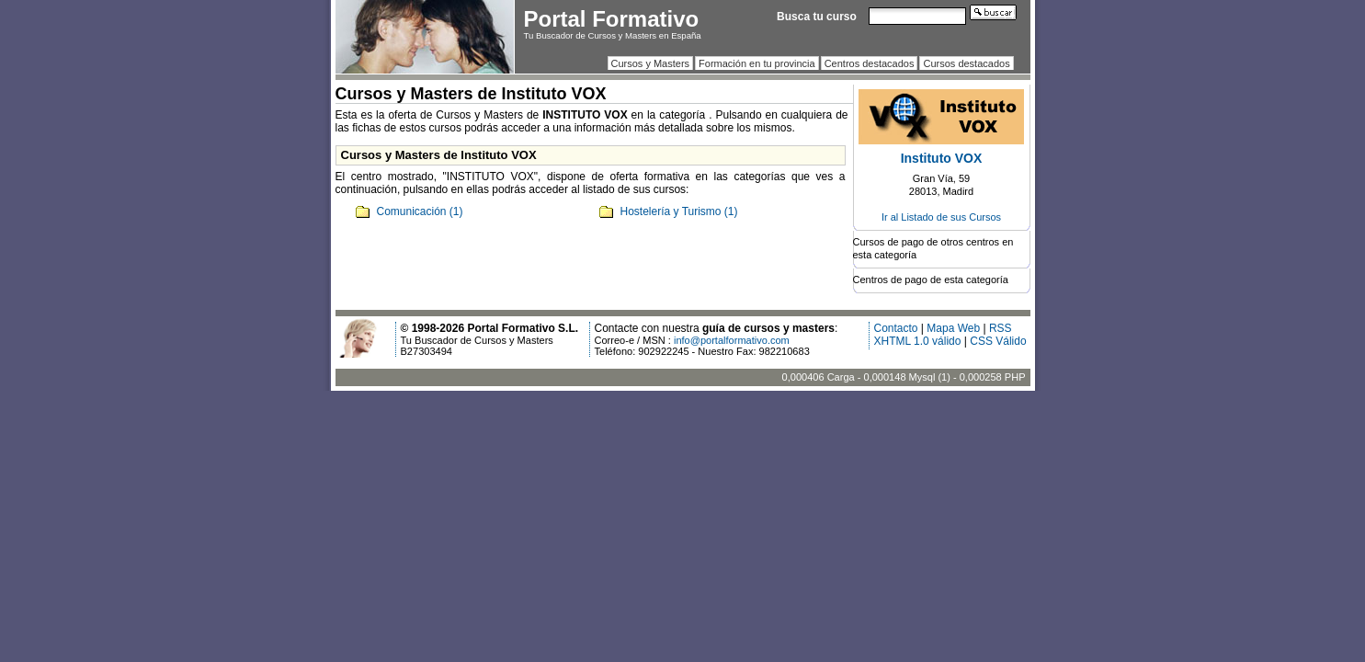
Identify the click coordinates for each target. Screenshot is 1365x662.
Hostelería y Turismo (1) (679, 211)
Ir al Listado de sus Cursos (941, 217)
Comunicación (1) (420, 211)
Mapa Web (953, 328)
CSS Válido (998, 341)
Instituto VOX (942, 158)
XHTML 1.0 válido (917, 341)
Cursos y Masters (650, 63)
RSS (1000, 328)
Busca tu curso (817, 16)
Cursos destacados (966, 63)
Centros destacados (870, 63)
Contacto (896, 328)
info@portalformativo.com (732, 340)
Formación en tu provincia (757, 63)
